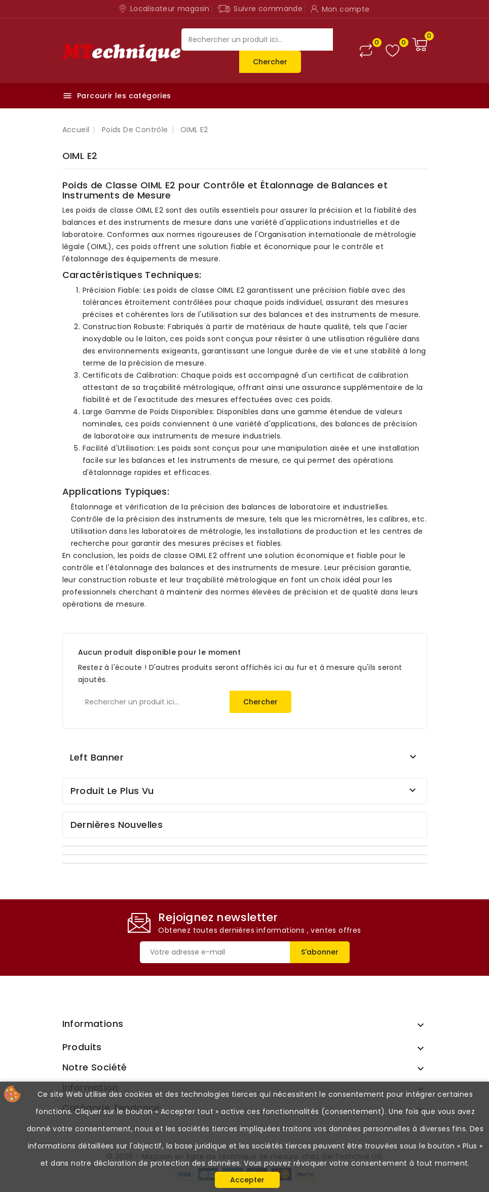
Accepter (247, 1180)
